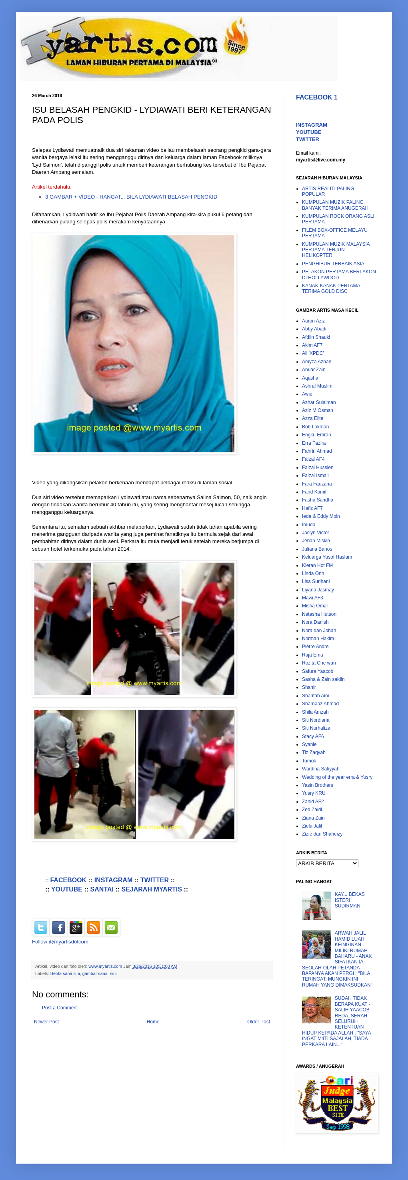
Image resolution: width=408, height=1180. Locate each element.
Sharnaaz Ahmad (320, 703)
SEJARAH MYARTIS (152, 889)
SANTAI (102, 889)
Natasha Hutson (319, 614)
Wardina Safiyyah (321, 769)
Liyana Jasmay (318, 590)
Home (153, 1022)
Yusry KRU (314, 793)
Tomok (309, 761)
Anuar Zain (314, 369)
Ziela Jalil (312, 826)
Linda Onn (313, 573)
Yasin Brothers (317, 785)
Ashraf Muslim (317, 386)
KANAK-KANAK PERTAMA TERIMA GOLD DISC (331, 288)
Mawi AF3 (312, 598)
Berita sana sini (65, 973)
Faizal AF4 (313, 459)
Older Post (258, 1022)
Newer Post (46, 1022)
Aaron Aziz (313, 321)
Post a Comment (60, 1008)
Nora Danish (315, 622)
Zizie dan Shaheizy (322, 834)
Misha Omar (315, 606)
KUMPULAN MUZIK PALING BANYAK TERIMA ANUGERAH (335, 205)
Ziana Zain (313, 818)
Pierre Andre (315, 646)
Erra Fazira (314, 443)
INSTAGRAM (113, 880)
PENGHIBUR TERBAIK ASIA (333, 264)
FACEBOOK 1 (317, 97)
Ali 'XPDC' (313, 353)
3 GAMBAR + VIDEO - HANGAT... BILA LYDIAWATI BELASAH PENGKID (131, 197)
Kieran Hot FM (317, 565)
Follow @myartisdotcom (60, 942)
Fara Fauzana (317, 484)
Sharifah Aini (315, 695)
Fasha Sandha (317, 500)
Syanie (309, 744)
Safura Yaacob (317, 671)
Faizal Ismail (315, 475)
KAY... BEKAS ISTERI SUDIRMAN (350, 900)
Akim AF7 (312, 345)
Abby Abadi (314, 329)
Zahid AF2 (313, 801)
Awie (307, 394)
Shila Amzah (315, 712)
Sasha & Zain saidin (323, 679)
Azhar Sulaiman (319, 402)
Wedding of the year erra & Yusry (337, 777)
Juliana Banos (317, 549)
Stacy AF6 (313, 736)
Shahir (309, 687)
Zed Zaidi (312, 809)
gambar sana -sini (99, 973)
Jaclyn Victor (315, 532)
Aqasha (310, 378)
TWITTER (154, 880)
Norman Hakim (318, 638)
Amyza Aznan (316, 361)
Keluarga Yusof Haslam (327, 557)
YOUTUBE (66, 889)
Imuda (308, 524)
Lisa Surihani (316, 581)
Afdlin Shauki (316, 337)
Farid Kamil (314, 492)
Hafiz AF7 (312, 508)
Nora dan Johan (319, 630)
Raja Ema (312, 655)
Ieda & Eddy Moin (321, 516)
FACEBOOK (68, 880)
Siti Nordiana (316, 720)
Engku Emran (316, 435)
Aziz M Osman (317, 410)
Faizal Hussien (318, 467)
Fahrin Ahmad (317, 451)
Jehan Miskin (316, 540)
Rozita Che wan (319, 663)
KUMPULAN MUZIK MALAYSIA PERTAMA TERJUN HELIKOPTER (336, 250)
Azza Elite (312, 418)
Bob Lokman (315, 427)
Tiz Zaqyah (314, 752)
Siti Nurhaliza (316, 728)
